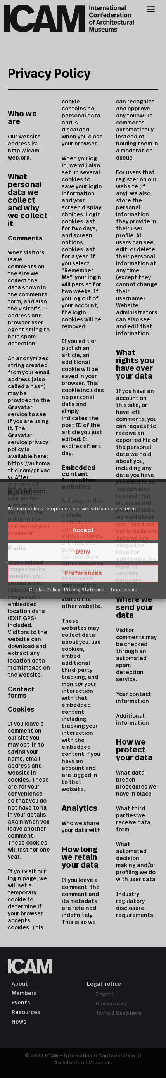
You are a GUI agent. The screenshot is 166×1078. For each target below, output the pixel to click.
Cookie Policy (44, 589)
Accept (83, 530)
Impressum (124, 589)
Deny (83, 552)
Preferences (83, 573)
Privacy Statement (85, 589)
